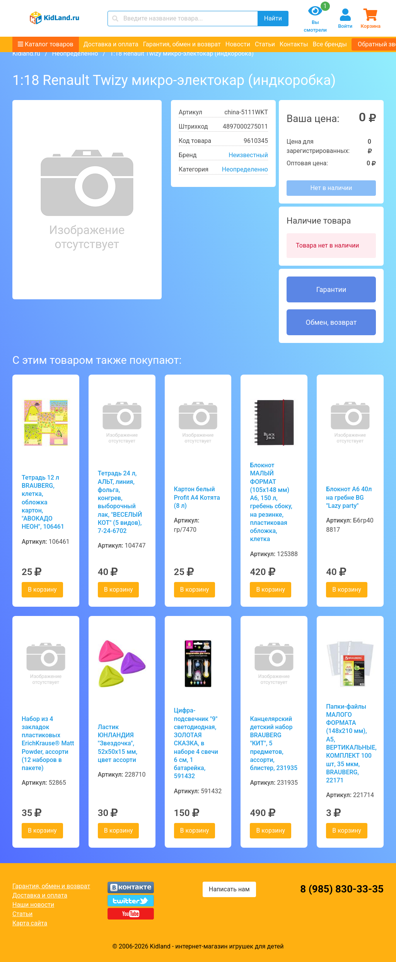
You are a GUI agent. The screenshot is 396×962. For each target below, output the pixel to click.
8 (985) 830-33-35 (342, 889)
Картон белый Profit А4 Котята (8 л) (197, 497)
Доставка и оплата (111, 44)
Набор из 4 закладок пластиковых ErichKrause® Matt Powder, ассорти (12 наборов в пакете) (46, 743)
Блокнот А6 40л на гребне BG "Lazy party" (349, 497)
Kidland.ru (26, 53)
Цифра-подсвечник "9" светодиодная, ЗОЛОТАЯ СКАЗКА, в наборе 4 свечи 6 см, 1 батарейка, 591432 (196, 743)
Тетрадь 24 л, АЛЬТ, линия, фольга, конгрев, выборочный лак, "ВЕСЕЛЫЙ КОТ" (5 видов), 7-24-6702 (120, 502)
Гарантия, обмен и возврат (182, 44)
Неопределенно (75, 53)
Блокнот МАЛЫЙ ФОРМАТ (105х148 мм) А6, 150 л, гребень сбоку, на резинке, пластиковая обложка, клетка (271, 502)
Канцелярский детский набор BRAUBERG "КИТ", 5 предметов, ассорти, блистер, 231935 (273, 743)
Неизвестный (248, 155)
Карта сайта (29, 923)
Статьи (265, 44)
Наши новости (33, 904)
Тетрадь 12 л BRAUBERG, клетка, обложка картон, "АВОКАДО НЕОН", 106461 (43, 502)
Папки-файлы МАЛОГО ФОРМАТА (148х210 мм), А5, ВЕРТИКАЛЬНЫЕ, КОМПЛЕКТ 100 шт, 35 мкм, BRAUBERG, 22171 (350, 743)
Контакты (294, 44)
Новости (237, 44)
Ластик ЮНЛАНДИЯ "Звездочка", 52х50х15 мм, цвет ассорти (117, 743)
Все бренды (330, 44)
